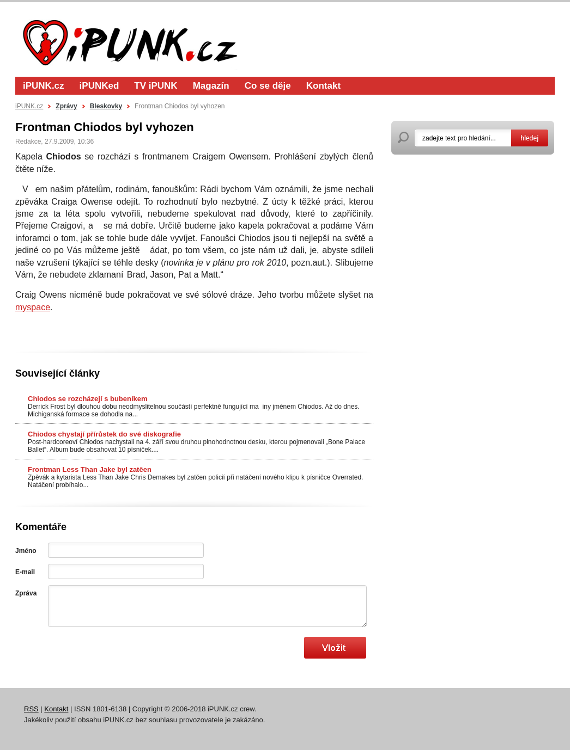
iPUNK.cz (43, 86)
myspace (32, 307)
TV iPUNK (155, 86)
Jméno (26, 551)
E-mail (25, 572)
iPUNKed (99, 86)
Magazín (211, 86)
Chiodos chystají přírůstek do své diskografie (104, 434)
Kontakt (323, 86)
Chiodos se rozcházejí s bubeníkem (88, 399)
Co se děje (268, 86)
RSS (31, 709)
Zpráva (26, 593)
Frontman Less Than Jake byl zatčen (89, 469)
